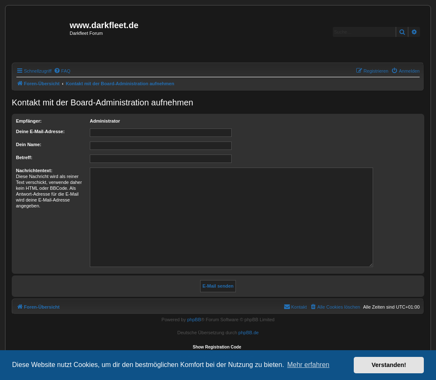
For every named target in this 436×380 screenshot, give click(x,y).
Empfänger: (29, 120)
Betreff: (24, 157)
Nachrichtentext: (34, 170)
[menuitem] (62, 71)
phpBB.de (248, 332)
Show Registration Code (217, 347)
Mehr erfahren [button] (308, 364)
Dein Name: (29, 144)
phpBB (194, 319)
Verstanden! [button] (389, 365)
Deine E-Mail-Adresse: (40, 131)
